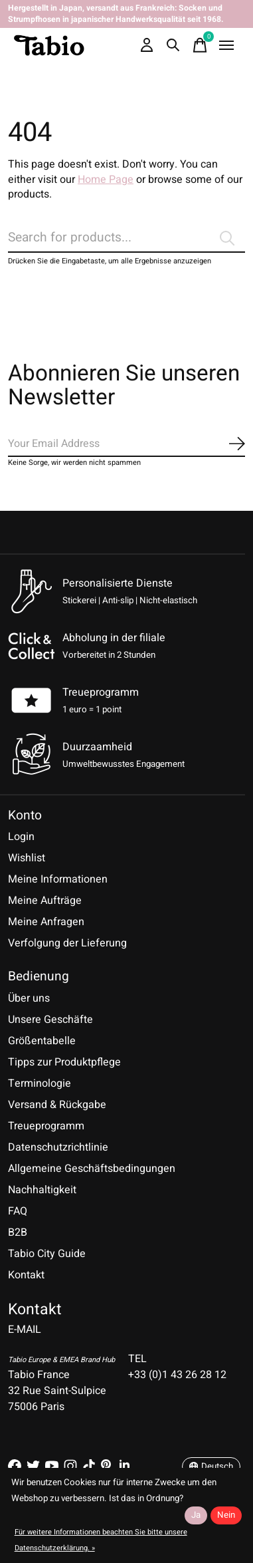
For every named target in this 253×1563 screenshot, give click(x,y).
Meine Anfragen (46, 922)
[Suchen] (126, 238)
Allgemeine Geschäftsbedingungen (91, 1169)
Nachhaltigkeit (42, 1190)
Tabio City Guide (47, 1254)
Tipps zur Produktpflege (64, 1062)
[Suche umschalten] (173, 45)
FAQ (17, 1211)
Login (21, 837)
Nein (226, 1515)
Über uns (29, 998)
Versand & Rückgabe (57, 1105)
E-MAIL (24, 1330)
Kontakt (26, 1275)
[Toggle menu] (226, 45)
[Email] (126, 444)
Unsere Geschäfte (50, 1020)
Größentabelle (42, 1041)
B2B (17, 1232)
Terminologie (39, 1083)
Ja (196, 1515)
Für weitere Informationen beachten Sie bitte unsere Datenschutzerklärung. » (101, 1540)
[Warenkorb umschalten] (200, 45)
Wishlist (26, 858)
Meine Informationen (58, 879)
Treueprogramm (100, 692)
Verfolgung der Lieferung (67, 943)
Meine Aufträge (45, 901)
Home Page (105, 180)
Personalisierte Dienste (117, 583)
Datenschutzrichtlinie (58, 1147)
